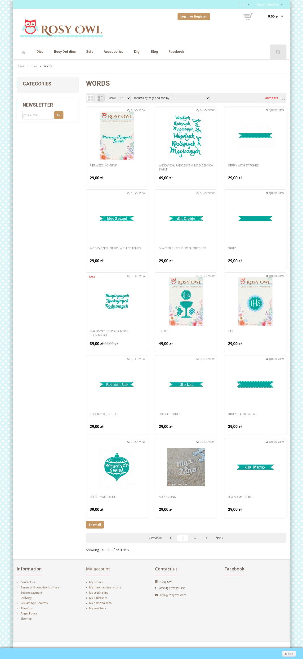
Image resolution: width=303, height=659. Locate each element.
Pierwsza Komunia (104, 165)
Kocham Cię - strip (103, 414)
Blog (154, 52)
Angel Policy (29, 613)
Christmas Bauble (103, 497)
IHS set (164, 331)
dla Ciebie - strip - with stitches (182, 248)
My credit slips (98, 593)
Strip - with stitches (243, 165)
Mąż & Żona (167, 497)
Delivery (26, 598)
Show (112, 98)
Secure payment (31, 593)
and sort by (161, 98)
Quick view (136, 110)
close (289, 654)
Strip (232, 248)
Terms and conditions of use (40, 587)
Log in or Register (193, 16)
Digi (137, 52)
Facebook (176, 52)
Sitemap (26, 619)
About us (27, 608)
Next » (219, 538)
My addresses (98, 598)
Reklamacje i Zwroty (34, 603)
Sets (89, 52)
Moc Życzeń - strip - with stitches (115, 248)
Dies (40, 52)
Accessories (114, 52)
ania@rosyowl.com (173, 595)
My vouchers (97, 608)
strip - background (242, 414)
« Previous (155, 538)
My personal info (100, 603)
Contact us (28, 582)
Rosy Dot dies (65, 52)
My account (98, 569)
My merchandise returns (105, 587)
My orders (96, 582)
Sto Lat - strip (169, 414)
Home (20, 66)
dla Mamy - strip (240, 497)
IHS (230, 331)
